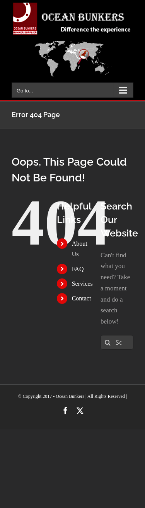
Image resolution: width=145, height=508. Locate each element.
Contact (81, 298)
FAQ (78, 269)
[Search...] (117, 342)
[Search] (108, 342)
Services (82, 283)
